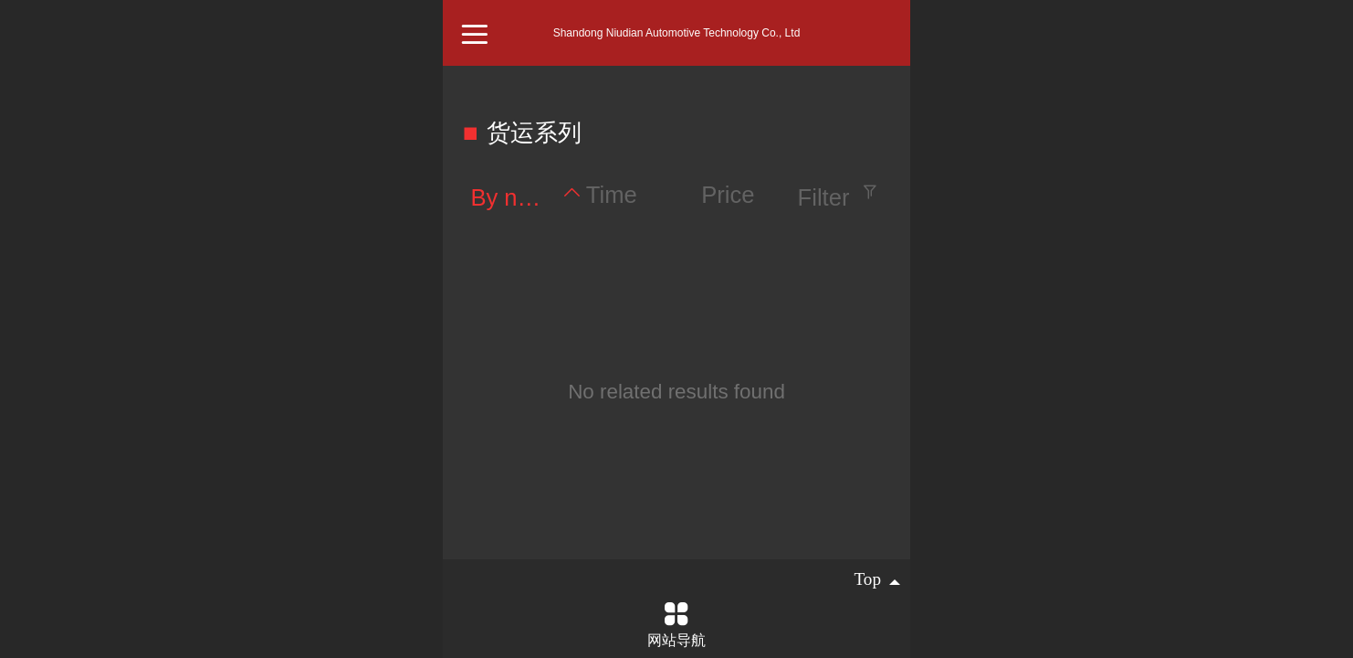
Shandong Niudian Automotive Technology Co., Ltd (677, 33)
